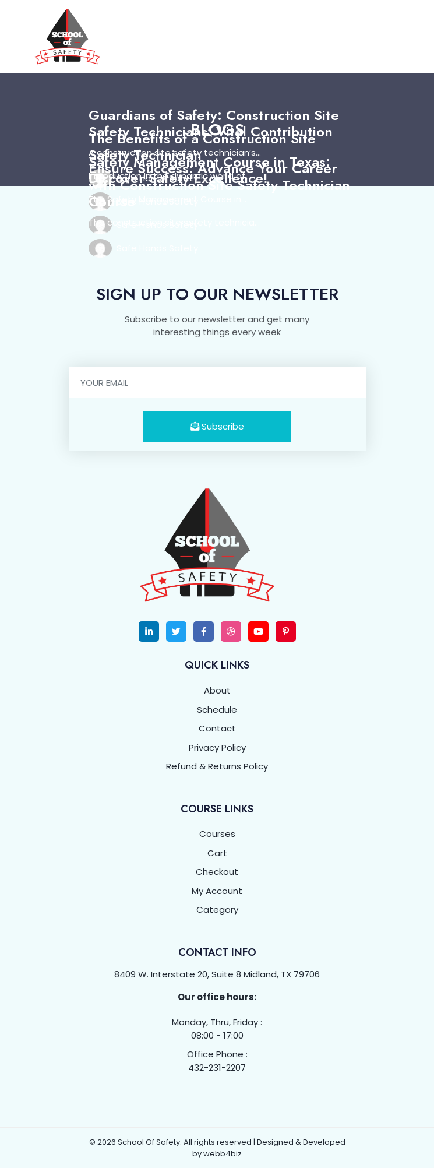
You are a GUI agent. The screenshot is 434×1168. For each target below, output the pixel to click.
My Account (217, 891)
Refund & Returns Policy (217, 766)
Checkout (217, 872)
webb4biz (222, 1153)
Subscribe (217, 426)
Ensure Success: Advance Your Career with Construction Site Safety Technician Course (219, 185)
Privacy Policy (217, 747)
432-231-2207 (217, 1067)
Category (217, 909)
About (217, 690)
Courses (217, 834)
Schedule (217, 709)
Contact (217, 728)
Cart (217, 853)
